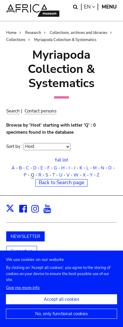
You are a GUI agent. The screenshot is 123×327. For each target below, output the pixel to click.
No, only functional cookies (61, 320)
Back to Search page (61, 182)
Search (13, 111)
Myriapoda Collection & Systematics (65, 39)
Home (11, 32)
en (91, 7)
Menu (109, 7)
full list (61, 160)
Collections (15, 39)
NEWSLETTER (25, 236)
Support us (21, 251)
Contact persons (40, 111)
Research (33, 32)
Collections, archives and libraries (78, 32)
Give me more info (23, 294)
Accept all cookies (61, 305)
